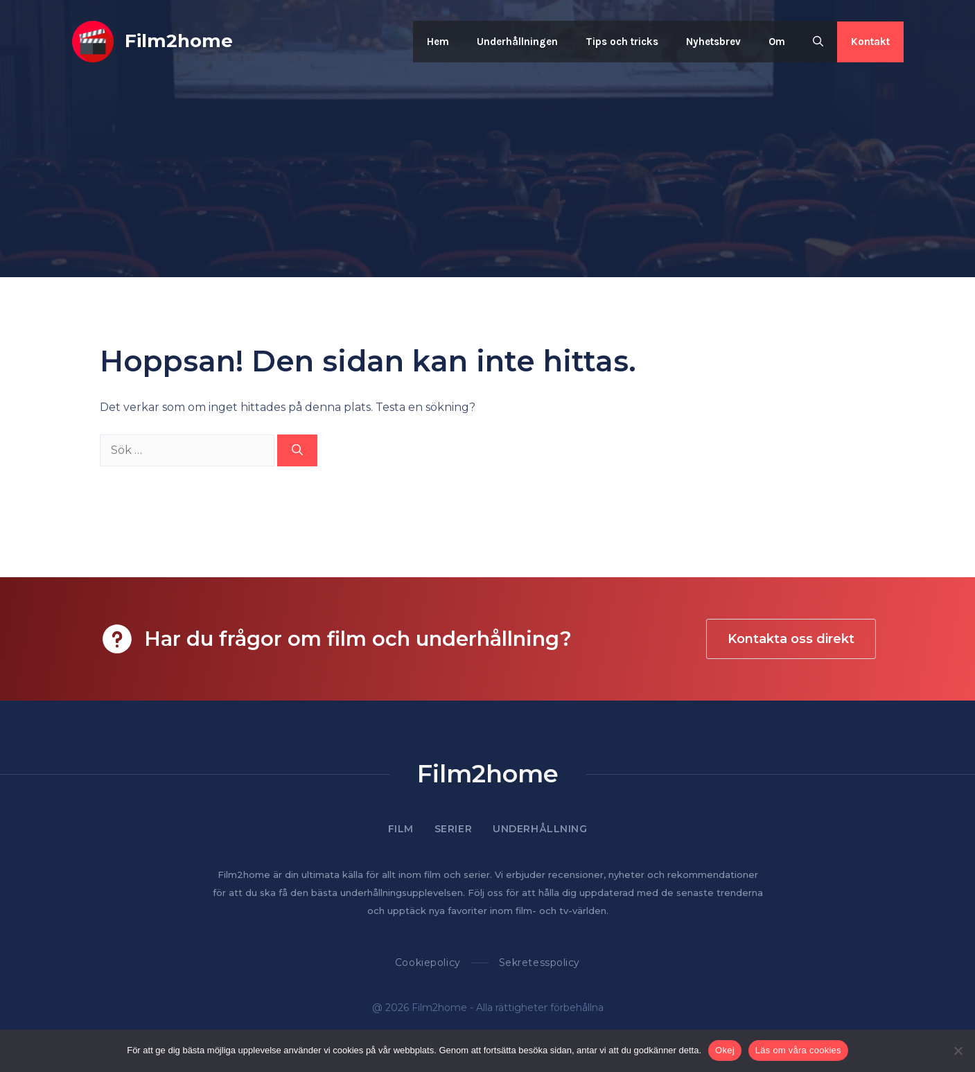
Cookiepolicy (428, 962)
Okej (725, 1050)
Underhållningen (517, 41)
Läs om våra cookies (798, 1050)
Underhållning (540, 829)
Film (401, 829)
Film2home (179, 41)
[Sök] (297, 450)
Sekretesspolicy (539, 962)
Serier (453, 829)
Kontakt (870, 41)
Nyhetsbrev (713, 41)
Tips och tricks (622, 41)
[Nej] (958, 1050)
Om (776, 41)
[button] (818, 41)
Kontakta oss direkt (791, 639)
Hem (438, 41)
